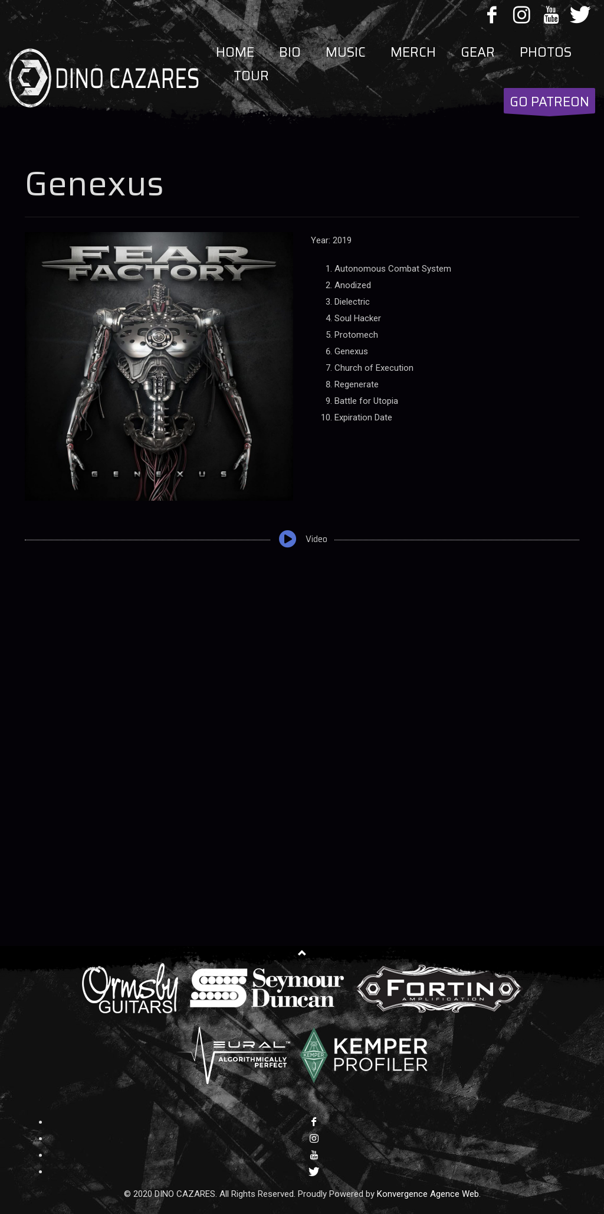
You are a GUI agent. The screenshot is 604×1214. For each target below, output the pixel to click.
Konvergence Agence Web (428, 1194)
